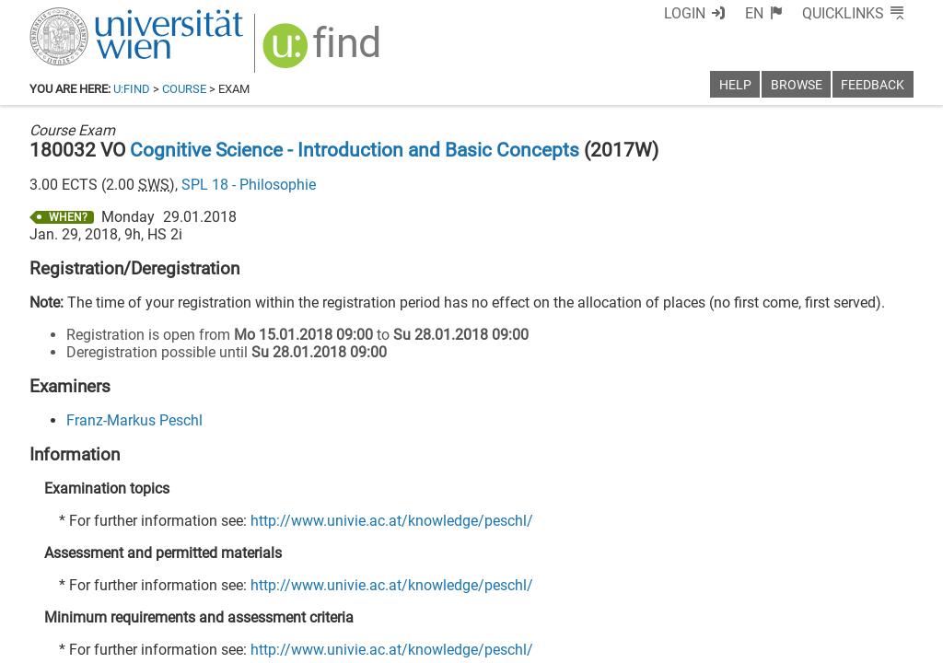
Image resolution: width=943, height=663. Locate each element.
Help (735, 85)
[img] (323, 52)
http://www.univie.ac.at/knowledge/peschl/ (391, 520)
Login (684, 13)
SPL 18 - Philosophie (248, 184)
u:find (131, 89)
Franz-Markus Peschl (134, 420)
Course (184, 89)
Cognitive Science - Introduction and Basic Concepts (354, 150)
